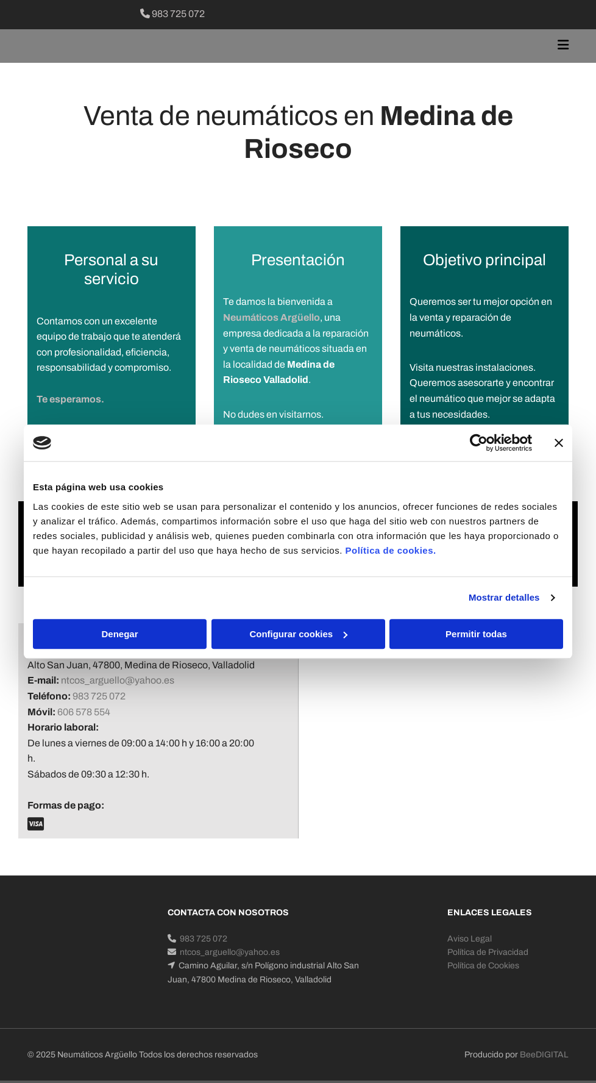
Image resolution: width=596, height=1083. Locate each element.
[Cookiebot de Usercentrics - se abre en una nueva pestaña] (478, 443)
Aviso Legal (469, 938)
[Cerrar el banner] (559, 442)
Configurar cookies (298, 634)
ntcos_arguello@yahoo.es (117, 680)
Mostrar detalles (504, 597)
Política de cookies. (390, 550)
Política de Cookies (483, 965)
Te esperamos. (70, 399)
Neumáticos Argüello (271, 317)
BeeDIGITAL (544, 1054)
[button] (391, 46)
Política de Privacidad (487, 952)
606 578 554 (83, 712)
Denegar (119, 634)
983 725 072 (172, 14)
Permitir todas (476, 634)
